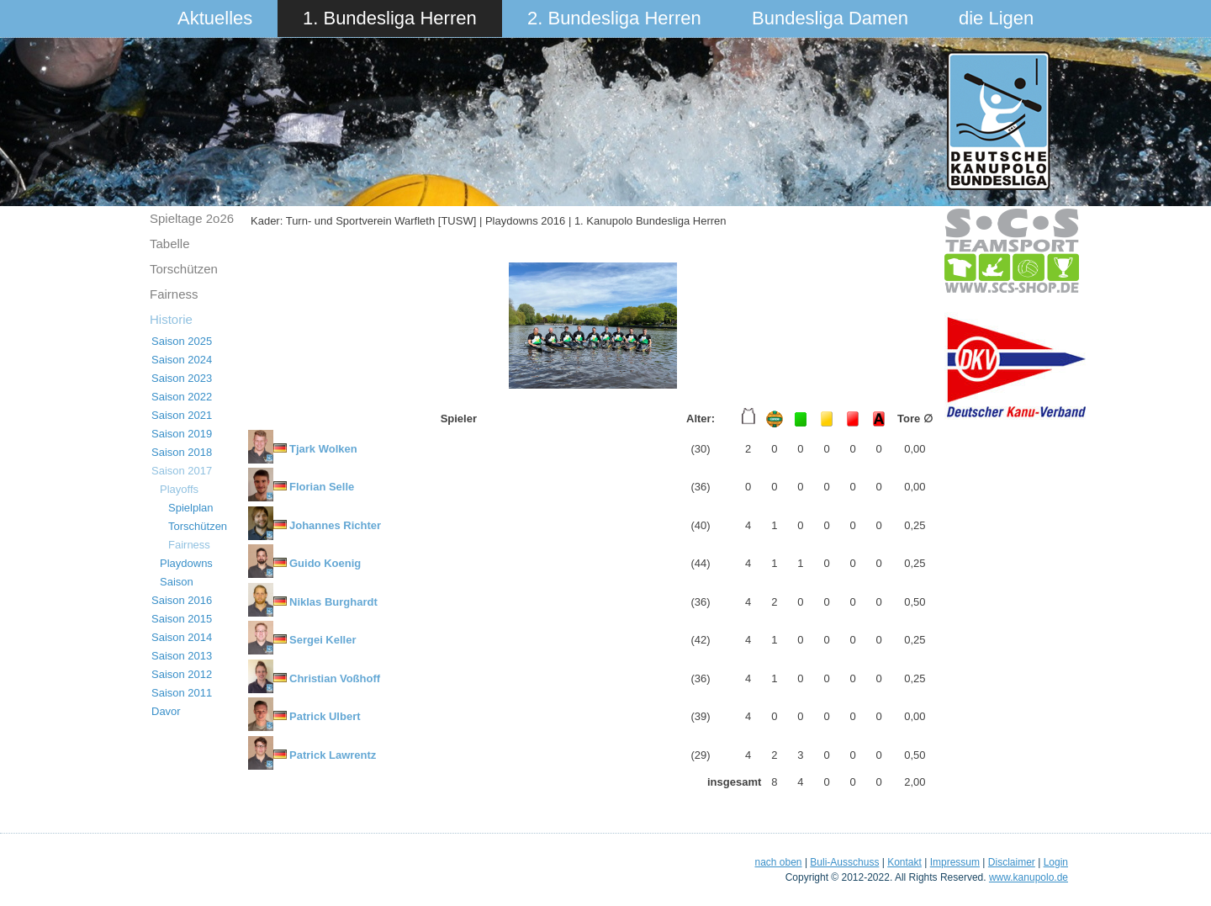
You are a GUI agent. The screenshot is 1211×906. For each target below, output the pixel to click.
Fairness (174, 294)
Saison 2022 (181, 396)
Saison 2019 (181, 433)
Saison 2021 (181, 415)
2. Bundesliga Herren (614, 18)
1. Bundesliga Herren (390, 18)
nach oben (777, 862)
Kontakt (904, 862)
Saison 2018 (181, 452)
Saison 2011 (181, 692)
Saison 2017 (181, 470)
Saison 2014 (181, 637)
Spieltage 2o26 (192, 218)
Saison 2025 (181, 341)
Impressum (955, 862)
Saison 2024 (181, 359)
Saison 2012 (181, 674)
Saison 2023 (181, 378)
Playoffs (179, 489)
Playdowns (186, 563)
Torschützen (184, 269)
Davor (166, 711)
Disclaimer (1011, 862)
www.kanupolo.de (1028, 877)
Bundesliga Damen (830, 18)
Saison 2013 (181, 655)
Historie (171, 319)
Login (1056, 862)
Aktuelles (214, 18)
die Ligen (996, 18)
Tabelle (170, 243)
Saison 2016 (181, 600)
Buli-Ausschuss (844, 862)
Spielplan (191, 507)
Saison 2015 (181, 618)
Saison (176, 581)
